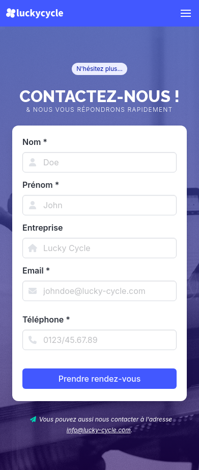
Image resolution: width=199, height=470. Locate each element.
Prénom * (40, 185)
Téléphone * (46, 319)
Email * (36, 270)
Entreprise (42, 227)
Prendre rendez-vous (100, 379)
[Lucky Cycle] (34, 13)
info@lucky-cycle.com (99, 430)
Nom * (34, 142)
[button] (186, 13)
